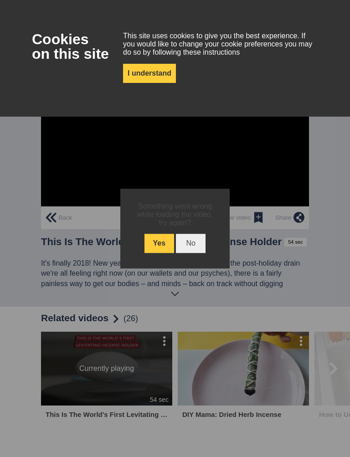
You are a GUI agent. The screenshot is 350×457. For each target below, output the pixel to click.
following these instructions (196, 52)
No (190, 243)
